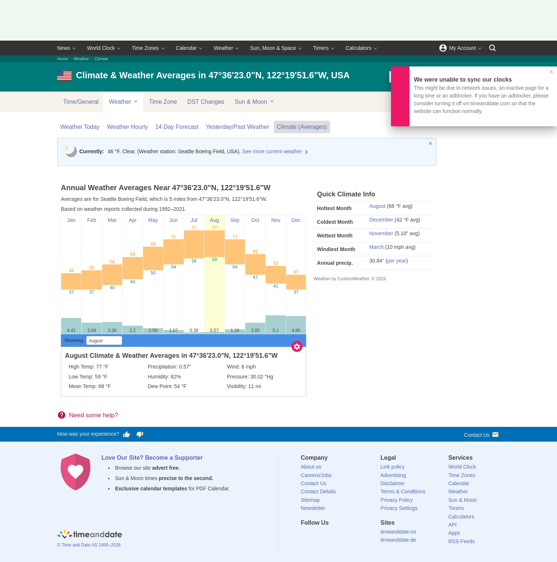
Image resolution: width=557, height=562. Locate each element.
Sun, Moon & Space (273, 48)
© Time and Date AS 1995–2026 (89, 545)
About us (311, 467)
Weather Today (80, 127)
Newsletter (313, 508)
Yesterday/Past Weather (237, 127)
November (381, 233)
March (376, 247)
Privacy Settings (399, 508)
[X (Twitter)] (318, 536)
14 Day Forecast (176, 127)
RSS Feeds (461, 541)
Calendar (186, 48)
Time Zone (163, 102)
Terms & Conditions (403, 491)
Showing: (74, 340)
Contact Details (318, 491)
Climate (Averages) (302, 127)
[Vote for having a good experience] (126, 434)
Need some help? (93, 415)
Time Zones (145, 48)
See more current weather (272, 151)
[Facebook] (306, 536)
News (63, 48)
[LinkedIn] (331, 536)
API (452, 525)
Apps (454, 533)
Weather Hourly (127, 127)
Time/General (80, 102)
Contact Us (482, 434)
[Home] (89, 535)
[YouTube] (356, 536)
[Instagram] (343, 536)
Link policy (393, 467)
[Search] (492, 48)
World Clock (101, 48)
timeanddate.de (398, 540)
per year (396, 261)
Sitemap (310, 500)
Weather (223, 48)
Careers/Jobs (316, 475)
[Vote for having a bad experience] (140, 434)
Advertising (393, 475)
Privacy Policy (397, 500)
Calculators (358, 48)
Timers (321, 48)
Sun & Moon (255, 101)
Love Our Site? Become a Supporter (152, 458)
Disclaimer (393, 483)
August (377, 206)
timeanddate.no (398, 532)
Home (62, 58)
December (381, 220)
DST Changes (205, 102)
